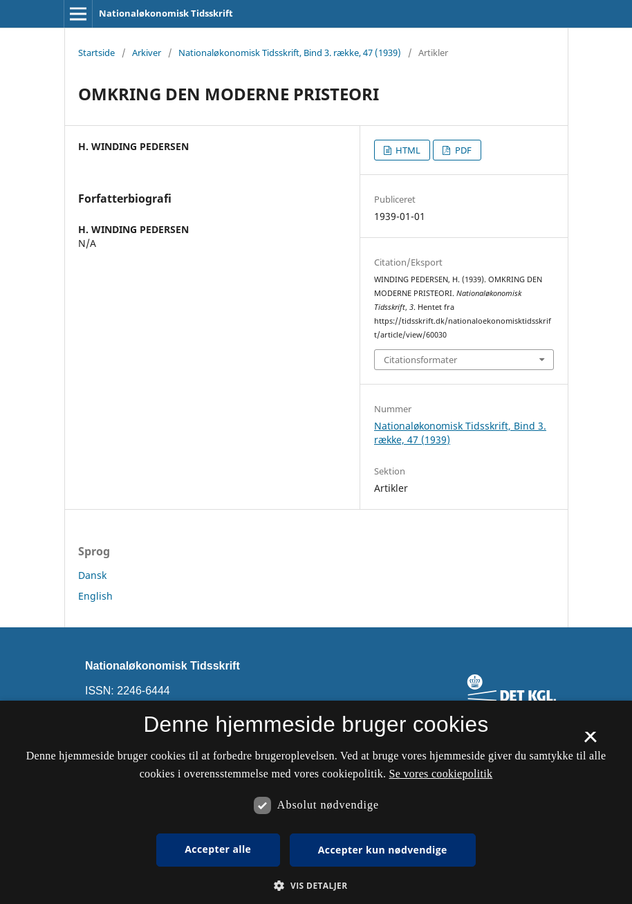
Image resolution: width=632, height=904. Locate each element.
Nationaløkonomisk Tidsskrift (166, 13)
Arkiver (146, 52)
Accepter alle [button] (218, 849)
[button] (315, 885)
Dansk (92, 575)
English (95, 595)
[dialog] (316, 802)
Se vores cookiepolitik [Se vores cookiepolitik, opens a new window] (441, 774)
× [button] (590, 741)
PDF (462, 150)
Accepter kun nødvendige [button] (382, 849)
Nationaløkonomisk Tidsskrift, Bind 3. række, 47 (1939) (289, 52)
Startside (96, 52)
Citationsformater (420, 359)
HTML (406, 150)
